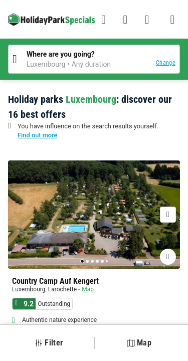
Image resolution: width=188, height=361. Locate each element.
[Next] (168, 215)
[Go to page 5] (102, 261)
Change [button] (165, 62)
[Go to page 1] (82, 261)
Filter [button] (49, 342)
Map (88, 289)
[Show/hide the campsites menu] (172, 20)
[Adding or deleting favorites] (168, 257)
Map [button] (139, 342)
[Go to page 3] (92, 261)
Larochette (62, 289)
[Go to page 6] (107, 261)
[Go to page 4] (97, 261)
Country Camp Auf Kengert (55, 281)
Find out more (37, 135)
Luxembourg (28, 289)
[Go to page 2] (87, 261)
